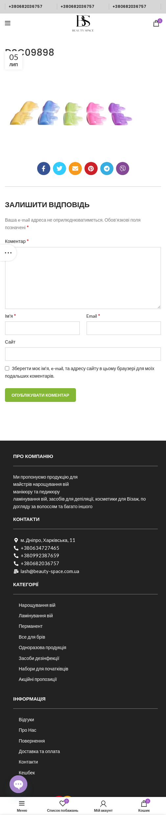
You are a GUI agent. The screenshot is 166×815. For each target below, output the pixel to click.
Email (93, 315)
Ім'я (10, 315)
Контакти (28, 762)
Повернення (32, 741)
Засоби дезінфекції (39, 658)
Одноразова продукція (42, 647)
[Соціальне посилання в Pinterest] (91, 168)
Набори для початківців (43, 668)
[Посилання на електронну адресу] (75, 168)
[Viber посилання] (122, 168)
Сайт (10, 342)
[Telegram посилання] (106, 168)
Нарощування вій (37, 605)
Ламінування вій (36, 615)
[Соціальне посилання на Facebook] (43, 168)
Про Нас (27, 730)
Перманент (31, 626)
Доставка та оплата (39, 751)
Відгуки (26, 719)
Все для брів (32, 637)
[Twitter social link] (59, 168)
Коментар (17, 241)
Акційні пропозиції (38, 679)
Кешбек (27, 772)
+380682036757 (25, 6)
